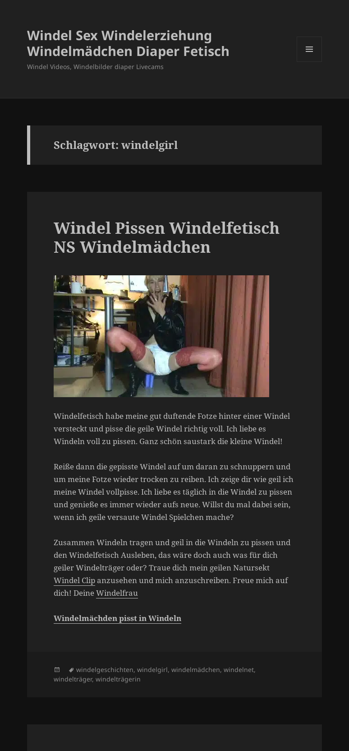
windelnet (239, 669)
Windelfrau (117, 593)
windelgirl (152, 669)
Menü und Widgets (309, 61)
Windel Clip (74, 580)
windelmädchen (195, 669)
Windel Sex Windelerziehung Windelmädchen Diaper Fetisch (128, 43)
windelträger (73, 679)
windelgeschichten (104, 669)
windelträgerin (118, 679)
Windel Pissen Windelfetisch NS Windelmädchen (167, 237)
